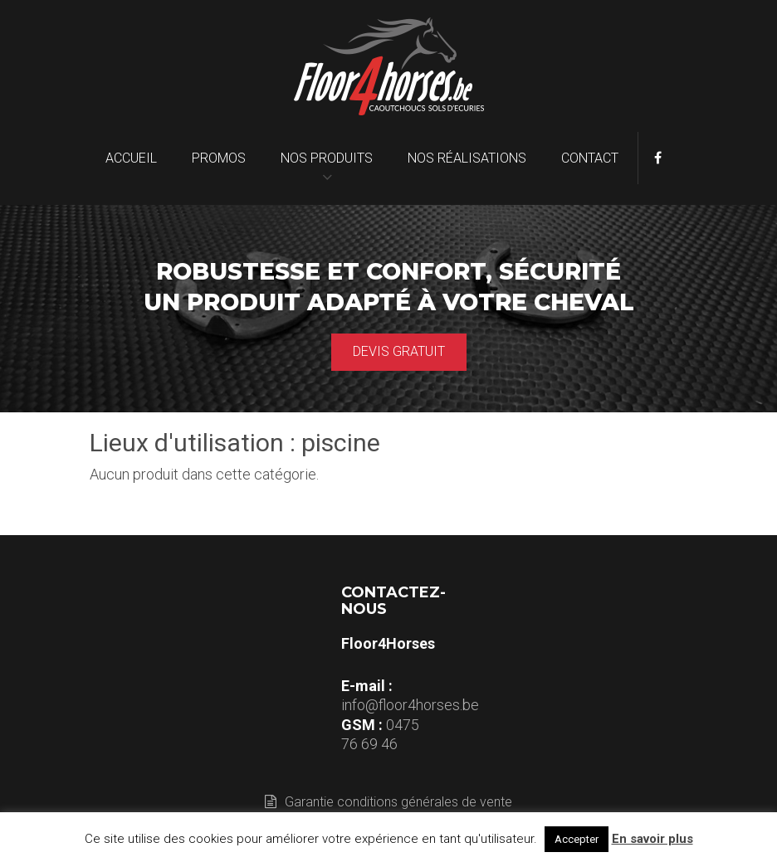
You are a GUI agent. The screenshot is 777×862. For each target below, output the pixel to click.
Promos (219, 158)
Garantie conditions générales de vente (388, 802)
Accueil (131, 158)
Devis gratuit (399, 351)
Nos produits (327, 158)
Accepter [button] (577, 839)
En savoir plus (652, 838)
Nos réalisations (467, 158)
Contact (589, 158)
